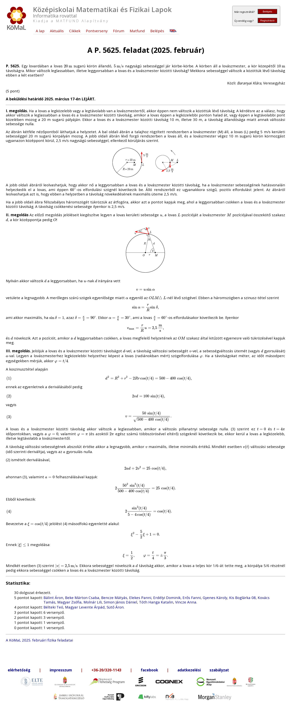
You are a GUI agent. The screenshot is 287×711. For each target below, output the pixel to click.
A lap (40, 30)
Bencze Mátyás (114, 597)
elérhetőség (19, 670)
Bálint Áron (53, 597)
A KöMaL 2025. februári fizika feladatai (39, 640)
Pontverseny (97, 30)
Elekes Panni (140, 597)
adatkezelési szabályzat (203, 670)
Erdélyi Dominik (167, 597)
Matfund (137, 30)
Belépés (267, 11)
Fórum (118, 30)
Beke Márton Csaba (82, 597)
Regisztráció (267, 20)
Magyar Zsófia (69, 602)
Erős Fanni (192, 597)
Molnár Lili (92, 602)
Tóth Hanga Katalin (156, 602)
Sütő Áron (115, 607)
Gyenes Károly (215, 597)
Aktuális (57, 30)
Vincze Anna (185, 602)
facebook (149, 670)
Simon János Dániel (120, 602)
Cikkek (74, 30)
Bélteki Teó (53, 607)
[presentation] (68, 65)
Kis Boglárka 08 (242, 597)
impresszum (61, 670)
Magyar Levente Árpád (85, 607)
